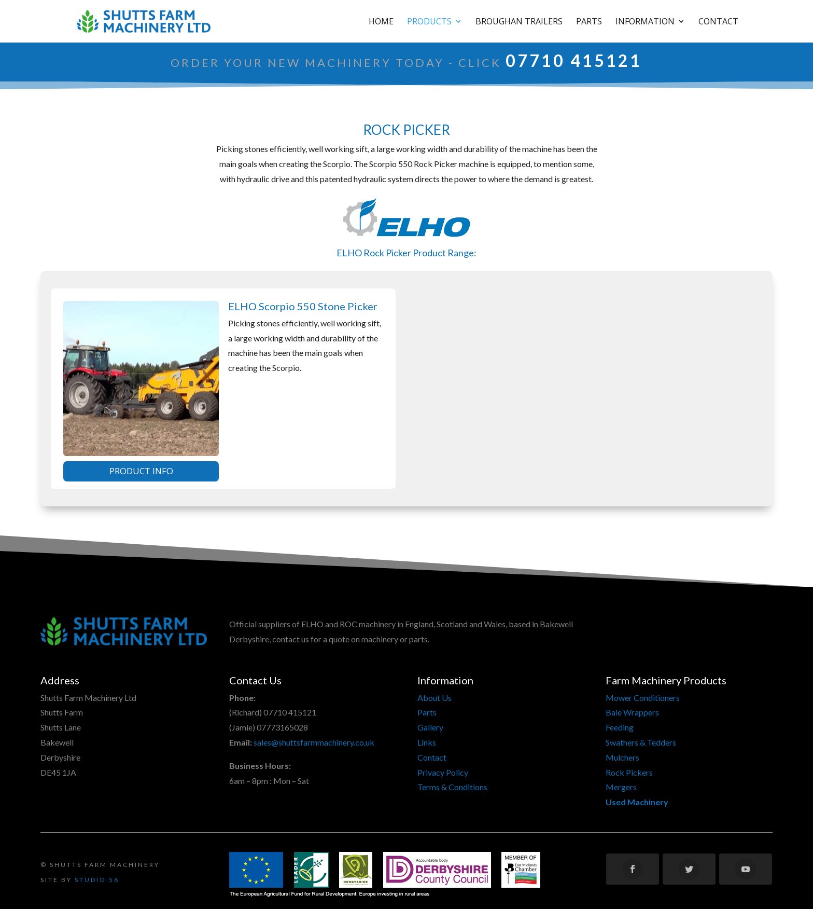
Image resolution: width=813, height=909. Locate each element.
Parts (589, 22)
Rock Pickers (629, 772)
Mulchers (622, 757)
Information (645, 22)
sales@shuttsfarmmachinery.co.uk (314, 742)
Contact (718, 22)
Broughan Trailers (519, 22)
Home (381, 22)
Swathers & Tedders (641, 742)
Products (429, 22)
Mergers (621, 787)
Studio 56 (97, 880)
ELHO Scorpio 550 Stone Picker (302, 306)
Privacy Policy (442, 772)
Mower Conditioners (643, 698)
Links (426, 742)
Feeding (620, 727)
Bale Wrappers (632, 712)
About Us (434, 698)
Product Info (141, 471)
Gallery (430, 727)
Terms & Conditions (452, 787)
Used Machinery (637, 802)
